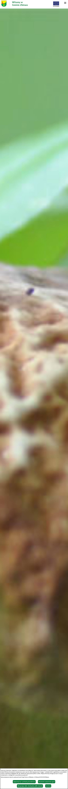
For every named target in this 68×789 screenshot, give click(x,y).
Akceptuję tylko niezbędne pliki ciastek (29, 786)
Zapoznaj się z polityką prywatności (24, 782)
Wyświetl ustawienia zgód (47, 782)
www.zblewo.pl (29, 770)
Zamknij (48, 786)
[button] (65, 3)
